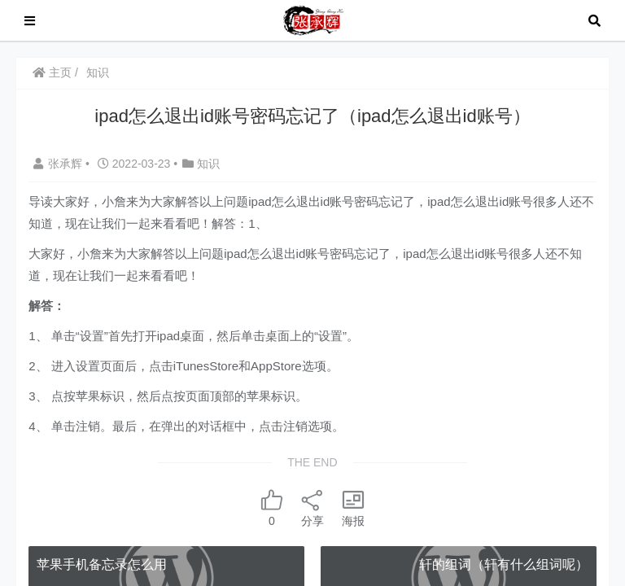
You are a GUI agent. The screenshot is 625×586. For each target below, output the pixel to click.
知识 (97, 72)
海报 (353, 507)
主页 (52, 72)
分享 (312, 507)
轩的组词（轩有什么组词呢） (503, 564)
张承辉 (59, 163)
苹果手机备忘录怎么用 (102, 564)
